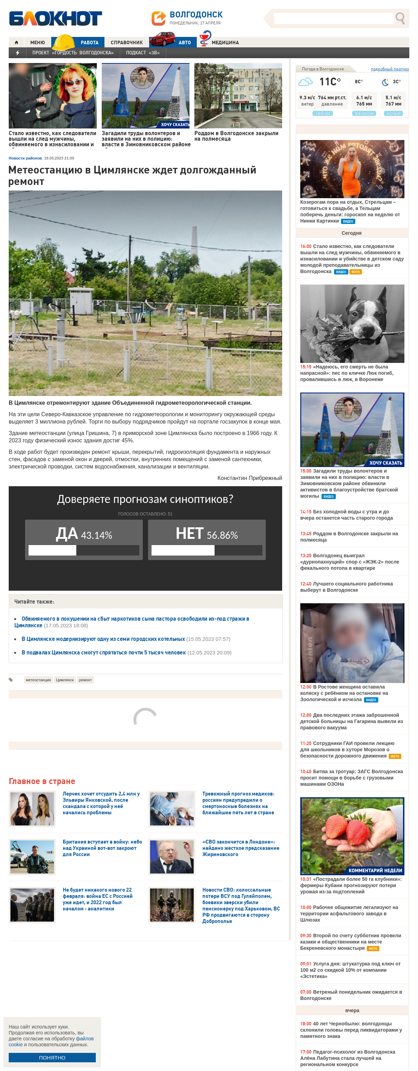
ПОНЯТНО (52, 1058)
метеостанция (38, 680)
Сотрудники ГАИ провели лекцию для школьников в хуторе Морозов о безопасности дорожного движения (347, 749)
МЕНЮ (37, 42)
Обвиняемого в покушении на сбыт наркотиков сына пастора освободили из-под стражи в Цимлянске (131, 622)
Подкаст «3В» (143, 52)
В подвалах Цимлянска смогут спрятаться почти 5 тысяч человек (104, 652)
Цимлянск (65, 680)
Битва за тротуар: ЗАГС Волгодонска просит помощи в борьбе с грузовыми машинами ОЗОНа (351, 778)
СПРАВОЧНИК (127, 42)
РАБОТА (75, 42)
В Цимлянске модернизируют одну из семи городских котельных (103, 638)
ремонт (85, 680)
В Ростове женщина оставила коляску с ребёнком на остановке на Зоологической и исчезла (344, 693)
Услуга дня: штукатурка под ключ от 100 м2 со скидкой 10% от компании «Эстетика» (350, 970)
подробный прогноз (390, 68)
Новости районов (25, 158)
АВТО (170, 42)
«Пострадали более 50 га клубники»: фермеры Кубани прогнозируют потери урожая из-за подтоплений (351, 885)
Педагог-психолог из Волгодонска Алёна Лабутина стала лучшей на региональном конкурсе (347, 1058)
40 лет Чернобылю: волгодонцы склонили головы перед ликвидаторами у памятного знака (351, 1030)
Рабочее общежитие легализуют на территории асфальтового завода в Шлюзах (349, 914)
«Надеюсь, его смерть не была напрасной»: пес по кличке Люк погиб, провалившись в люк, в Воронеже (347, 373)
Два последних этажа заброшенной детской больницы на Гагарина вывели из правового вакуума (351, 721)
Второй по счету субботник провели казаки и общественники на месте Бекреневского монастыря (350, 942)
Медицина (219, 41)
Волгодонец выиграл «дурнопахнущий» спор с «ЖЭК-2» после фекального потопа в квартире (349, 562)
